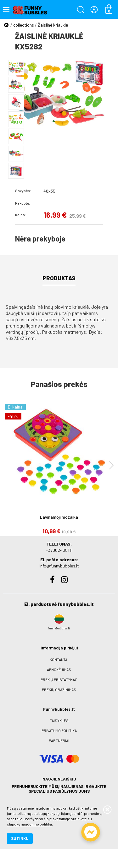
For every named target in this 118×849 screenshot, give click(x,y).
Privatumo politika (59, 730)
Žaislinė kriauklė (53, 25)
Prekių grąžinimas (59, 689)
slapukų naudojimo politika (29, 824)
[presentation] (111, 465)
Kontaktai (59, 659)
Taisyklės (59, 720)
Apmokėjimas (59, 669)
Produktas (59, 278)
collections (23, 25)
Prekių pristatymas (59, 679)
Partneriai (59, 740)
